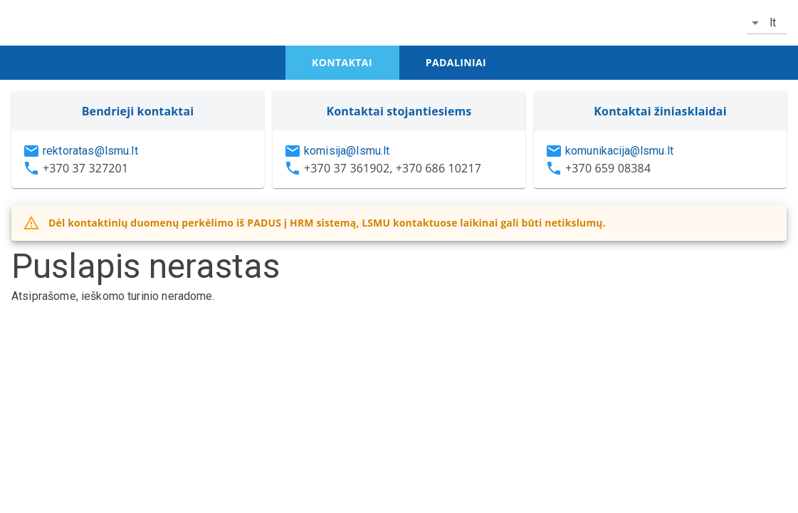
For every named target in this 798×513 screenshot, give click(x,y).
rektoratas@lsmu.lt (90, 150)
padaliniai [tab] (456, 62)
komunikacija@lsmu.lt (619, 150)
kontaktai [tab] (342, 62)
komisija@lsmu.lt (346, 150)
